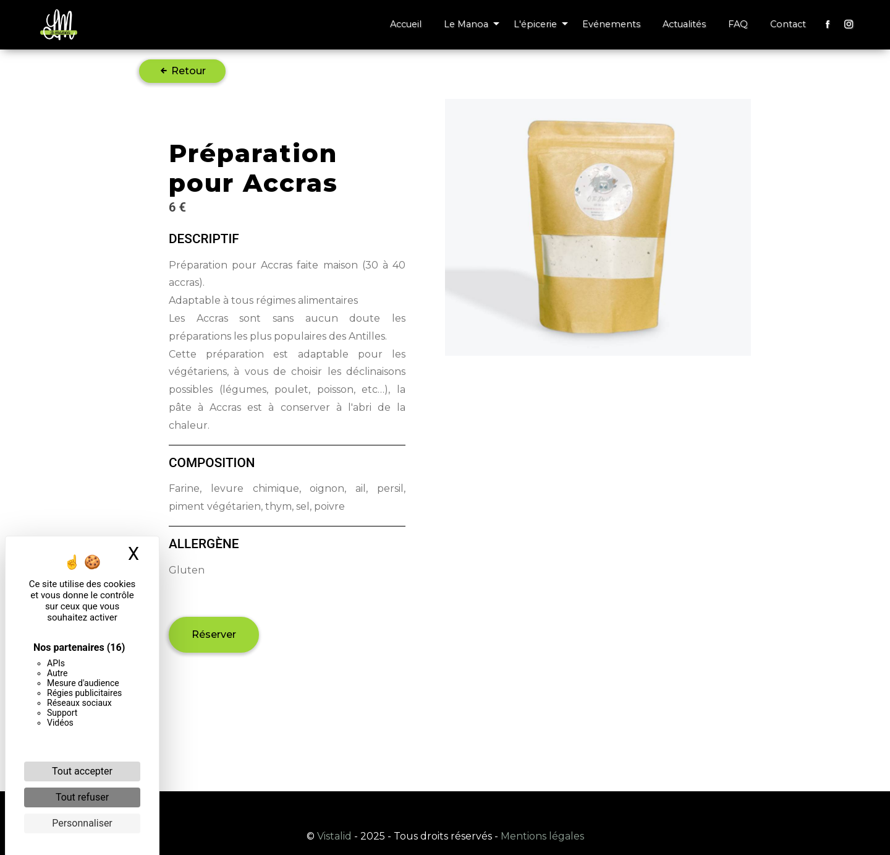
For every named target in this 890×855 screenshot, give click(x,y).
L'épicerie (535, 24)
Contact (788, 24)
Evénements (611, 24)
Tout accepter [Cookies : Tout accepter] (82, 771)
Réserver (214, 634)
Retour (182, 71)
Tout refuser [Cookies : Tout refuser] (82, 797)
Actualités (684, 24)
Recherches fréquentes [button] (445, 808)
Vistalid (334, 836)
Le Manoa (466, 24)
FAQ (738, 24)
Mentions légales (541, 836)
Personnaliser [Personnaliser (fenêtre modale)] (82, 823)
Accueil (406, 24)
